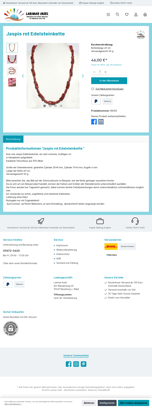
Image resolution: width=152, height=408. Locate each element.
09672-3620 (11, 250)
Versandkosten (70, 387)
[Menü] (108, 14)
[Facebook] (68, 364)
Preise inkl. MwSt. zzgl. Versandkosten (106, 65)
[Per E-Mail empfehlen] (100, 121)
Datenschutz (62, 254)
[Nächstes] (82, 76)
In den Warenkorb (109, 80)
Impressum (62, 245)
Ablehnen (89, 403)
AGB (58, 258)
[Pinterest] (83, 364)
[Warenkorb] (145, 14)
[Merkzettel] (127, 14)
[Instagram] (76, 364)
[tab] (13, 139)
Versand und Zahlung (67, 263)
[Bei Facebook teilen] (94, 121)
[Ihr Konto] (136, 14)
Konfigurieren (107, 403)
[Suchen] (117, 14)
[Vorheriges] (23, 76)
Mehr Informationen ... (13, 404)
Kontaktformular (29, 263)
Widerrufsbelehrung (66, 249)
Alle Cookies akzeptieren (133, 403)
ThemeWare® (103, 390)
